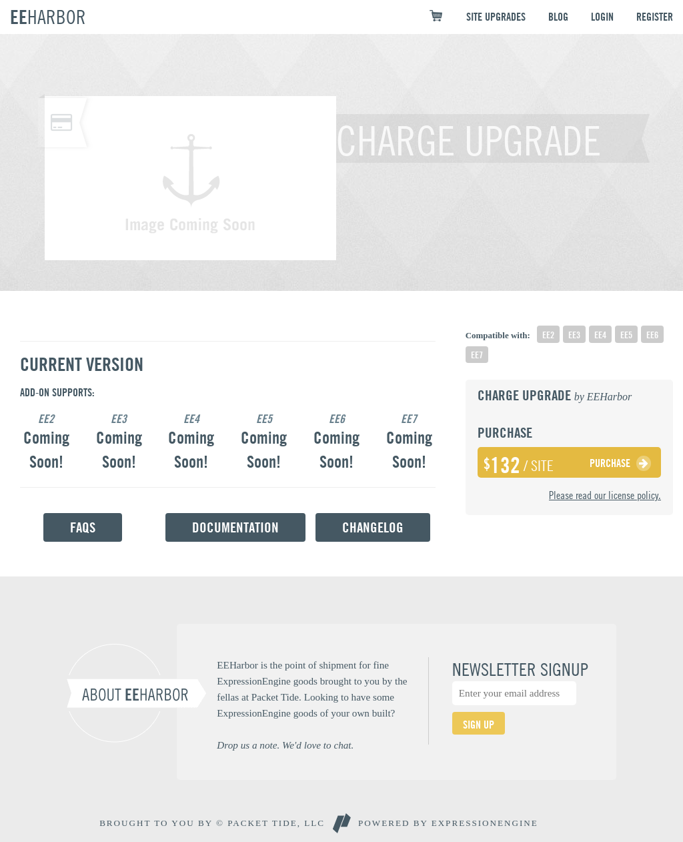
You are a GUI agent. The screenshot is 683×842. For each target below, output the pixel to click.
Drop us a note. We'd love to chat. (285, 745)
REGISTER (654, 16)
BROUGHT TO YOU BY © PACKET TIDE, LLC (212, 823)
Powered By (448, 823)
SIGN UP (478, 724)
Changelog (373, 527)
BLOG (558, 16)
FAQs (82, 527)
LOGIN (602, 16)
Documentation (235, 527)
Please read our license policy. (605, 495)
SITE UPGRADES (496, 16)
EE (48, 17)
